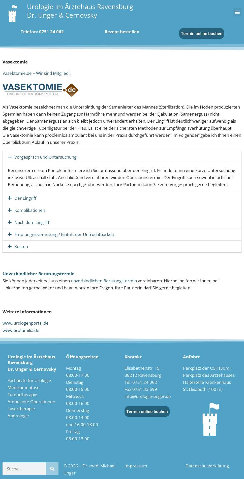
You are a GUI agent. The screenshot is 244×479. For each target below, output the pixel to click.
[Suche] (52, 468)
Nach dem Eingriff (31, 222)
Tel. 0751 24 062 (141, 382)
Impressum (136, 466)
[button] (237, 12)
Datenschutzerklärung (207, 466)
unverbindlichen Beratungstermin (104, 281)
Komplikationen (29, 210)
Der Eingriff (25, 198)
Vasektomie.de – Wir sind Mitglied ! (37, 73)
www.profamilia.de (21, 330)
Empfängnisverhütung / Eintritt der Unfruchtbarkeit (64, 234)
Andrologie (18, 416)
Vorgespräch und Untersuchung (45, 157)
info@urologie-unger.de (148, 396)
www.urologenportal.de (26, 323)
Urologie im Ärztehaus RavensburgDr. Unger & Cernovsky (80, 11)
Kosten (21, 246)
